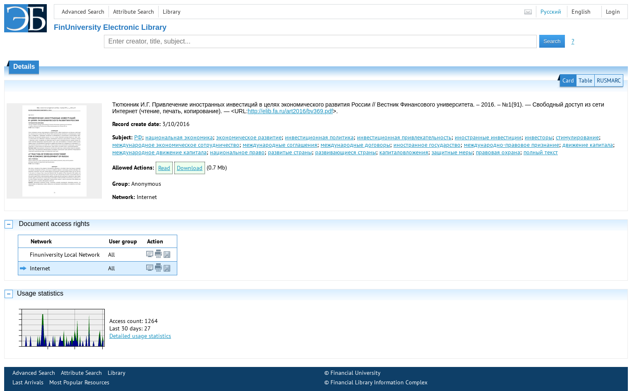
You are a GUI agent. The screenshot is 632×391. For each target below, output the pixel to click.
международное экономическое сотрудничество (175, 144)
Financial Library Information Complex (378, 382)
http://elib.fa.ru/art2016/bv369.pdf (290, 111)
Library (172, 11)
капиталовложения (403, 152)
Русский (550, 11)
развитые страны (290, 152)
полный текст (540, 152)
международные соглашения (280, 144)
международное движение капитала (159, 152)
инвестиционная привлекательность (404, 137)
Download (190, 168)
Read (164, 168)
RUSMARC (609, 80)
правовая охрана (498, 152)
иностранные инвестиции (488, 137)
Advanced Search (83, 11)
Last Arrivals (27, 382)
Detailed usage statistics (140, 336)
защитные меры (452, 152)
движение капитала (587, 144)
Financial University (355, 372)
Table (585, 80)
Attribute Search (133, 11)
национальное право (237, 152)
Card (568, 80)
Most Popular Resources (79, 382)
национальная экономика (179, 137)
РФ (138, 137)
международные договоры (355, 144)
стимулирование (577, 137)
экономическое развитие (249, 137)
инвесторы (538, 137)
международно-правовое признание (511, 144)
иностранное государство (427, 144)
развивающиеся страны (345, 152)
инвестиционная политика (319, 137)
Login (613, 11)
